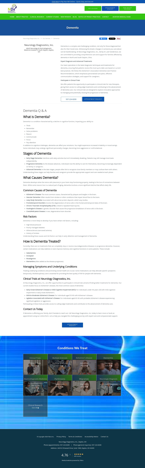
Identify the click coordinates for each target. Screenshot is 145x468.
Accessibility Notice (91, 437)
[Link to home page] (9, 8)
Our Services (46, 38)
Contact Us (104, 437)
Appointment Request (93, 99)
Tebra (81, 460)
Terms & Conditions (75, 437)
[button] (110, 8)
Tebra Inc (51, 437)
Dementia (56, 38)
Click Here (55, 2)
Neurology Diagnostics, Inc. (31, 38)
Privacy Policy (61, 437)
